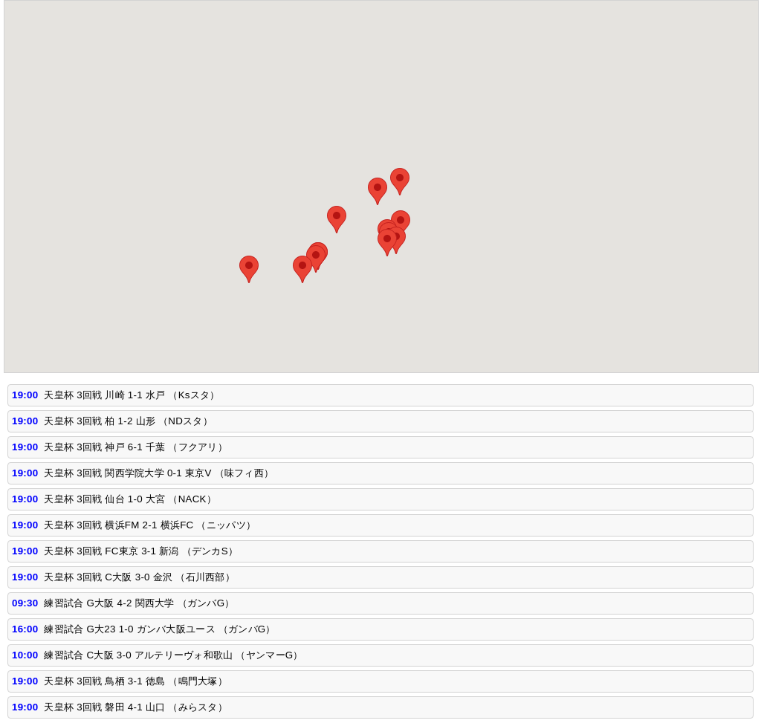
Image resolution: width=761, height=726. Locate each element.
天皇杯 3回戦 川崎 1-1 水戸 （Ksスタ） (131, 395)
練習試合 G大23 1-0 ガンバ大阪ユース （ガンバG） (159, 629)
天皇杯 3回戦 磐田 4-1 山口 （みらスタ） (135, 707)
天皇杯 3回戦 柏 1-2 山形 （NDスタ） (128, 421)
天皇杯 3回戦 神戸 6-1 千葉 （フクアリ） (135, 447)
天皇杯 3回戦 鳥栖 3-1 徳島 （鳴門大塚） (135, 681)
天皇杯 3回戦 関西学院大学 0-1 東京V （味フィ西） (158, 473)
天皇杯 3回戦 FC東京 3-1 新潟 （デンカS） (141, 551)
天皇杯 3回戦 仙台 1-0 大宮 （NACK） (130, 499)
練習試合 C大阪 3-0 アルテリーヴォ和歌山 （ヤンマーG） (173, 655)
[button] (400, 224)
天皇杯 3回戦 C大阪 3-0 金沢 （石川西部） (139, 577)
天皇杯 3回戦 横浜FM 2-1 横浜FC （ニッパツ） (150, 525)
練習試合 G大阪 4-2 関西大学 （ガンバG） (139, 603)
